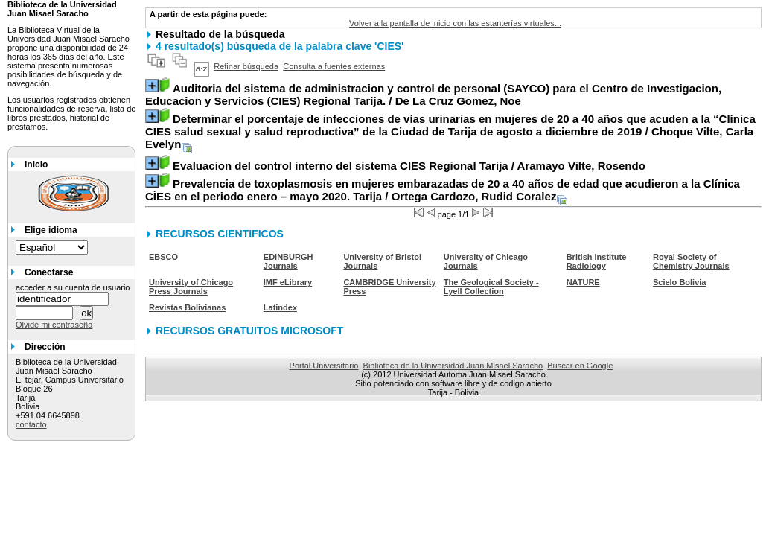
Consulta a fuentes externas (334, 66)
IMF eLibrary (288, 282)
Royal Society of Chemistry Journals (691, 261)
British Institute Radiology (597, 261)
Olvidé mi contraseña (54, 324)
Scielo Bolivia (679, 282)
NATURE (583, 282)
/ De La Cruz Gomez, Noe (433, 94)
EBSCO (163, 256)
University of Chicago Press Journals (191, 287)
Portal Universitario (324, 365)
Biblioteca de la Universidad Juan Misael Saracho (453, 365)
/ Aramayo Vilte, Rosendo (409, 165)
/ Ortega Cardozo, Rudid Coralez (442, 189)
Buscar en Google (580, 365)
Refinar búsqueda (246, 66)
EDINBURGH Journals (288, 261)
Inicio (36, 164)
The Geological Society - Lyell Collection (491, 287)
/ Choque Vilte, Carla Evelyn (450, 131)
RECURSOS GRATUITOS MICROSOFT (249, 330)
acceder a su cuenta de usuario (73, 287)
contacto (31, 424)
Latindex (280, 307)
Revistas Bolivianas (187, 307)
